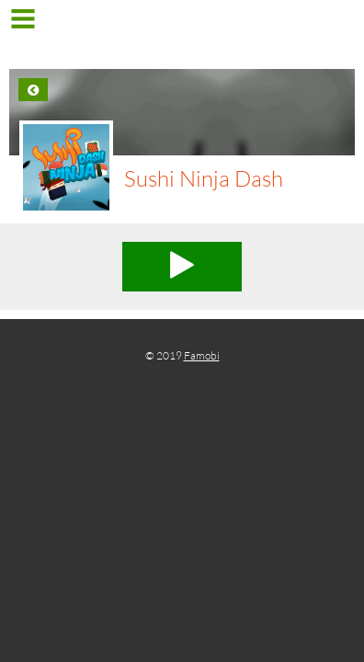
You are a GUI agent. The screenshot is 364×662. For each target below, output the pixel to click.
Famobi (202, 355)
